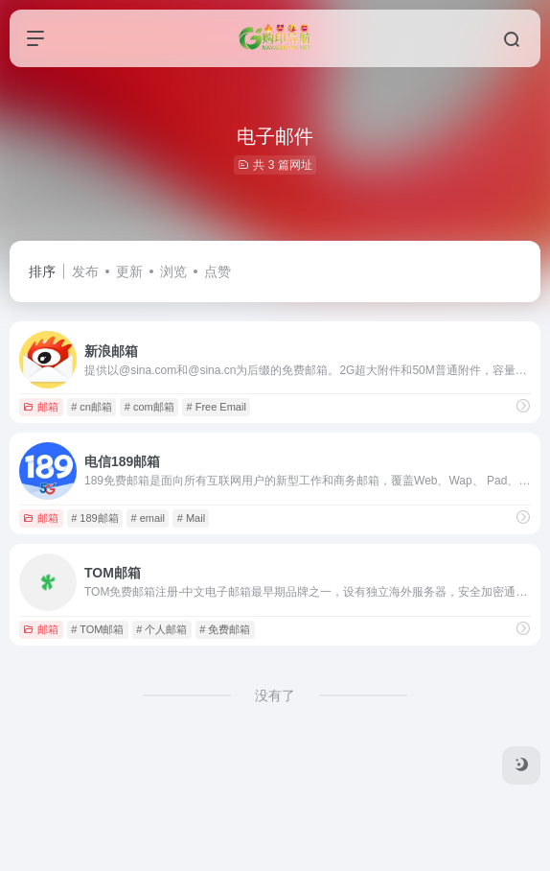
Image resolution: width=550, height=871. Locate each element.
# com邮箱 (149, 406)
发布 (85, 271)
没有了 (275, 695)
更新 (129, 271)
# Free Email (216, 406)
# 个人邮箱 (161, 629)
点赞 (217, 271)
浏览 (173, 271)
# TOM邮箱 (97, 629)
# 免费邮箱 (224, 629)
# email (147, 518)
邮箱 (40, 406)
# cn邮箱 (91, 406)
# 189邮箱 (95, 518)
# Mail (191, 518)
